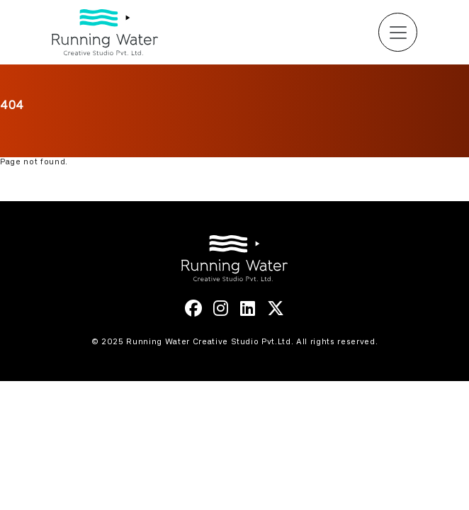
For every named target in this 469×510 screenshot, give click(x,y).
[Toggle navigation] (397, 32)
